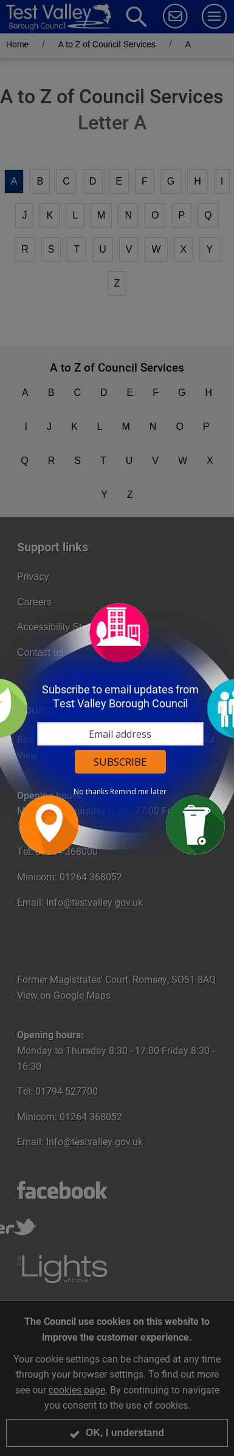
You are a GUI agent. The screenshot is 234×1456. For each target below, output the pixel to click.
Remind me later (138, 792)
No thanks (91, 792)
